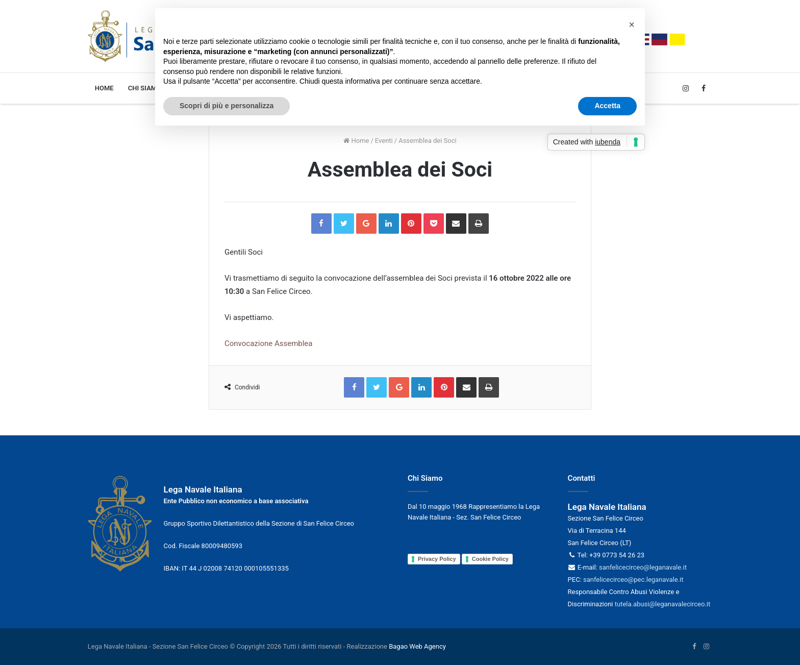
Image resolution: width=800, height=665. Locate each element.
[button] (631, 24)
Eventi (384, 140)
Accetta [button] (607, 106)
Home (104, 88)
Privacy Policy (437, 559)
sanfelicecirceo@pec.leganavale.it (633, 579)
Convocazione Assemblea (268, 343)
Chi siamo (144, 88)
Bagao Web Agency (417, 646)
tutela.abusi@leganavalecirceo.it (662, 604)
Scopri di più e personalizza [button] (226, 106)
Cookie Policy (490, 559)
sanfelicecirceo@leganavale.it (643, 567)
